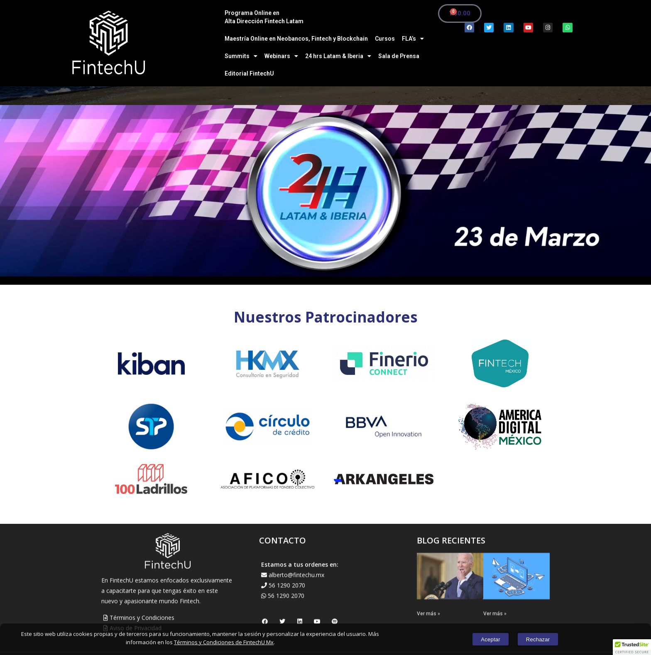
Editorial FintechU (249, 73)
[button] (632, 647)
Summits (241, 56)
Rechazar (542, 639)
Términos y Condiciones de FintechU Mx (224, 642)
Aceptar (487, 639)
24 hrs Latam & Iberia (338, 56)
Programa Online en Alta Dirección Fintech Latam (264, 17)
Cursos (385, 38)
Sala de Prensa (398, 56)
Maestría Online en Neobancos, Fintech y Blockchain (296, 38)
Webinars (281, 56)
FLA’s (413, 39)
